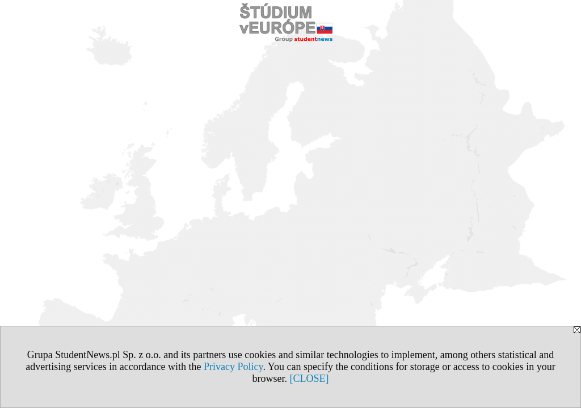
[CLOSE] (309, 378)
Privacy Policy (233, 366)
